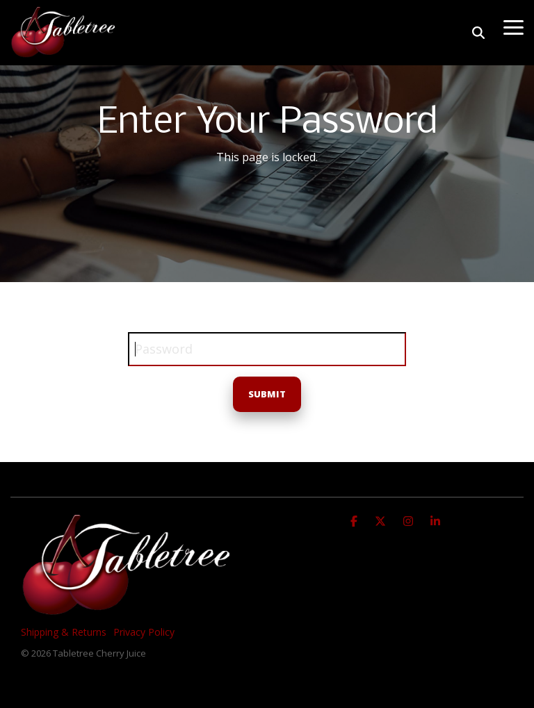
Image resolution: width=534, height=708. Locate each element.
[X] (382, 520)
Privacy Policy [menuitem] (144, 632)
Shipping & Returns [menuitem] (63, 632)
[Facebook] (355, 520)
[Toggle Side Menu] (513, 26)
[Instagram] (410, 520)
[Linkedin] (435, 520)
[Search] (478, 32)
